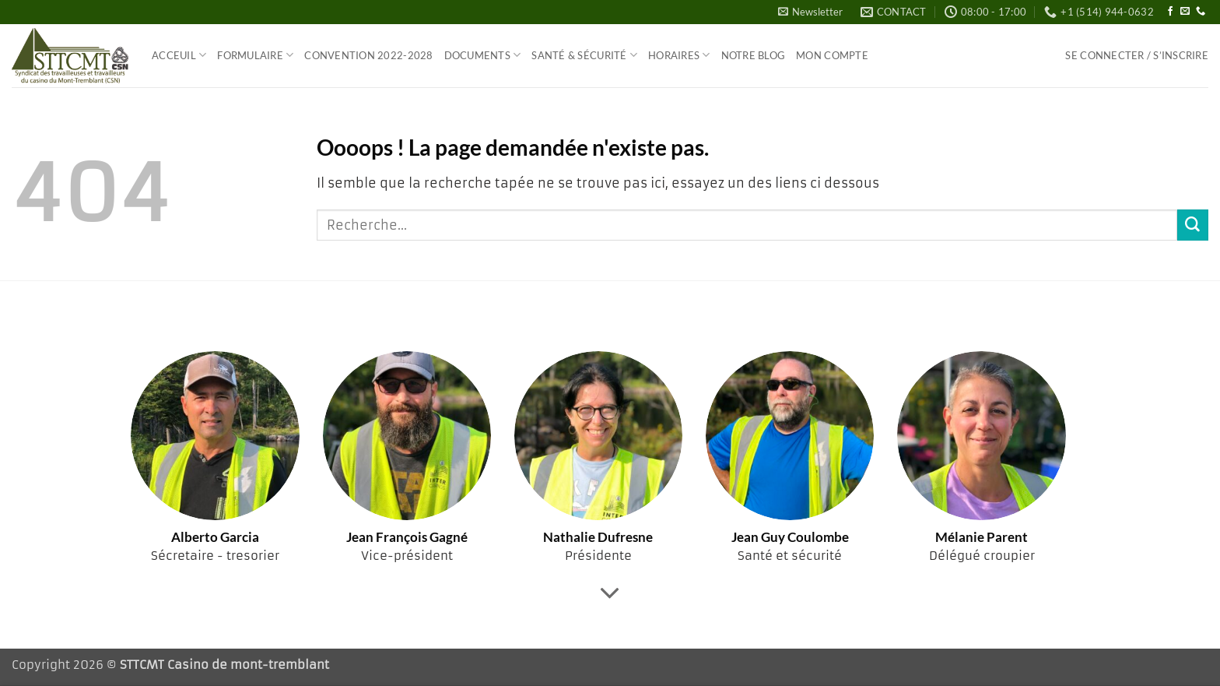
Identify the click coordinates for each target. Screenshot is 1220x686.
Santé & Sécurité (584, 54)
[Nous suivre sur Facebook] (1170, 11)
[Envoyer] (1192, 225)
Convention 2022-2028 (368, 55)
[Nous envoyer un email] (1185, 11)
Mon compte (832, 55)
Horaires (679, 54)
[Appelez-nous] (1200, 11)
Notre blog (753, 55)
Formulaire (255, 54)
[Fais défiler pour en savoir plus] (610, 593)
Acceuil (179, 54)
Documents (482, 54)
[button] (810, 12)
